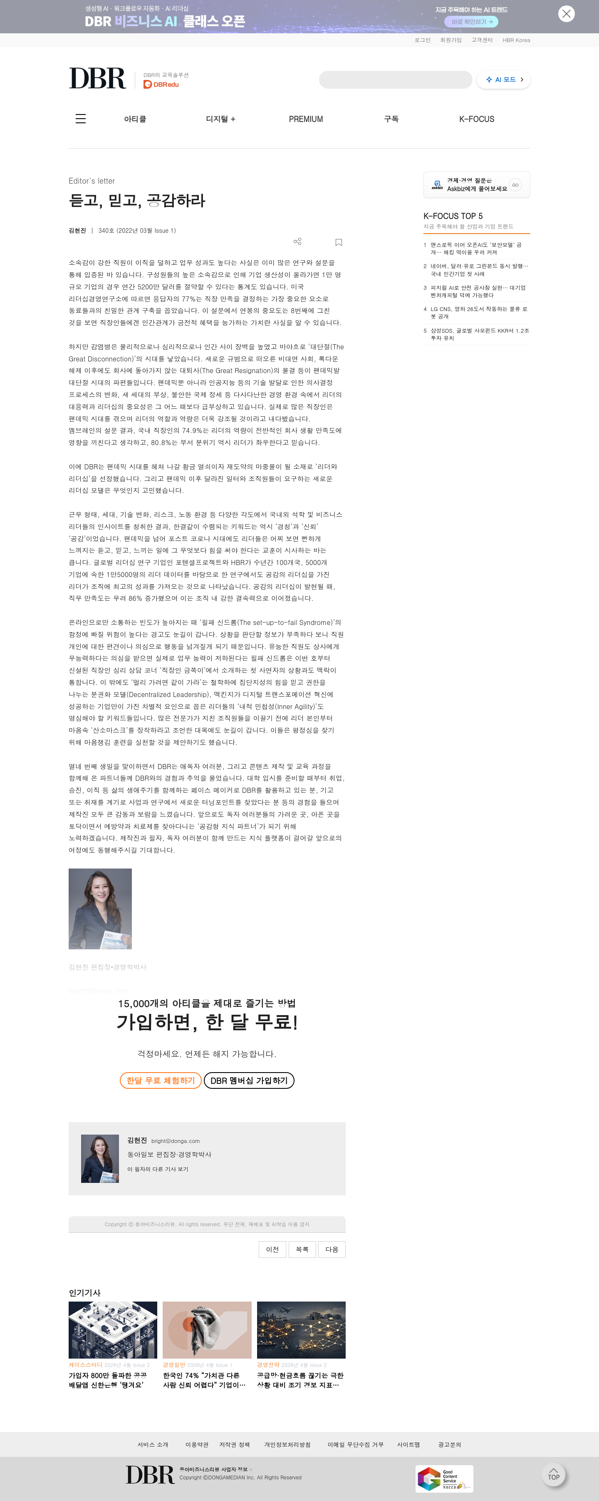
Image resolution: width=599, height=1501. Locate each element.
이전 (272, 1249)
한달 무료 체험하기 (160, 1080)
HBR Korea (516, 40)
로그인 (422, 40)
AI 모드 (505, 79)
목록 (302, 1249)
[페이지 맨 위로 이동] (556, 1477)
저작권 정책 (234, 1444)
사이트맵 (408, 1444)
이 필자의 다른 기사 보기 (157, 1169)
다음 (332, 1249)
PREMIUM (306, 119)
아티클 (135, 119)
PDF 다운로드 (311, 242)
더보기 (297, 242)
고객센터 (482, 40)
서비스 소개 (152, 1444)
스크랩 (339, 242)
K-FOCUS (476, 119)
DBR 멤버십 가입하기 (249, 1080)
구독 (391, 119)
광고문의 (450, 1444)
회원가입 (451, 40)
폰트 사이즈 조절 (325, 242)
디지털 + (220, 119)
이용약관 (197, 1444)
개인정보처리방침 (287, 1444)
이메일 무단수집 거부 (356, 1444)
